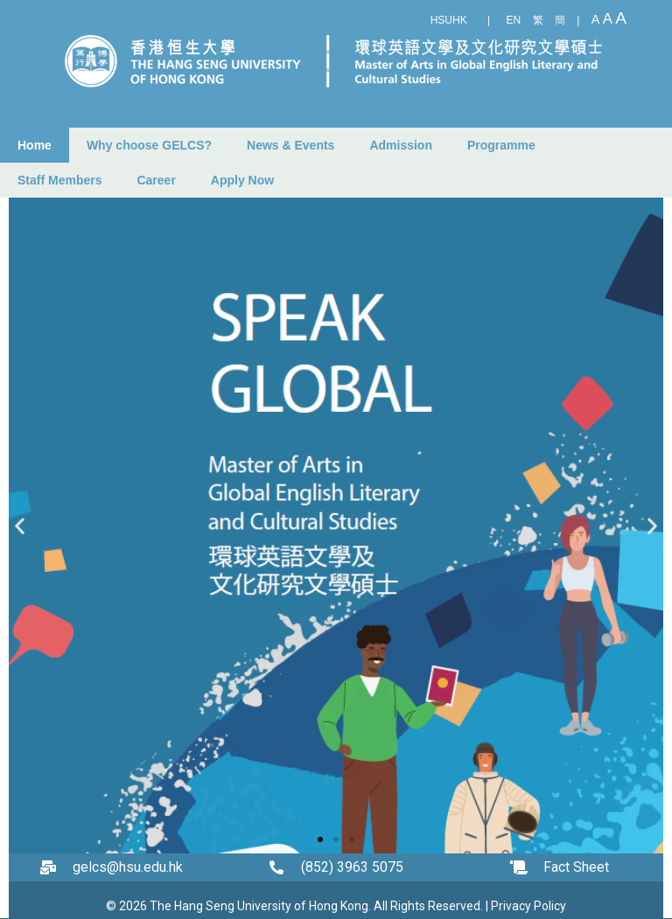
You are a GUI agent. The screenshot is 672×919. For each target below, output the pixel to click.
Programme (501, 145)
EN (514, 20)
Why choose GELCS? (149, 145)
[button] (20, 526)
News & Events (290, 145)
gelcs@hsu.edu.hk (128, 867)
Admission (400, 145)
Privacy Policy (528, 906)
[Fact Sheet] (523, 867)
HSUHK (448, 20)
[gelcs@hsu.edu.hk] (52, 867)
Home (35, 145)
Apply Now (242, 180)
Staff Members (60, 180)
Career (155, 180)
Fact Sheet (576, 867)
